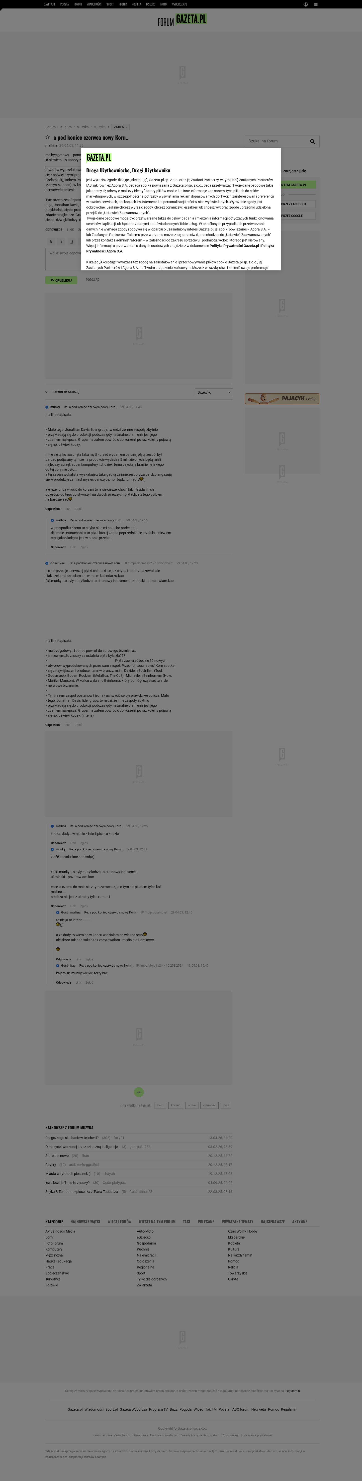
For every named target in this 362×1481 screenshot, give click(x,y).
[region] (181, 208)
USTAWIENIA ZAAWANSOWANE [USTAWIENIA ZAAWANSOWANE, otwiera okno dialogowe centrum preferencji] (118, 260)
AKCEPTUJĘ (259, 261)
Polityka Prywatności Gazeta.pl (234, 246)
